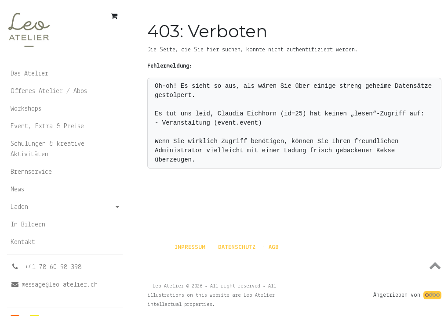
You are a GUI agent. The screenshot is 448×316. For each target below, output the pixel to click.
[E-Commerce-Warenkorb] (114, 16)
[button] (294, 265)
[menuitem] (65, 74)
